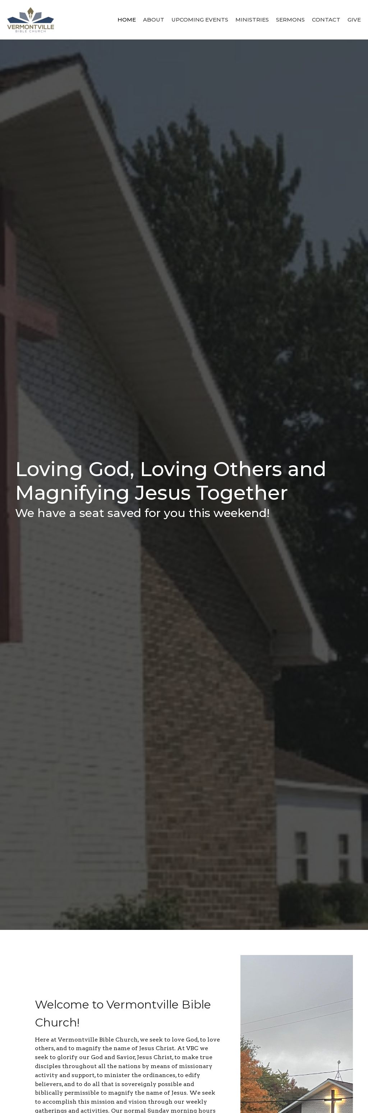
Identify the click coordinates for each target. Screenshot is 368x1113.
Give (354, 19)
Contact (326, 19)
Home (127, 19)
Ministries (252, 19)
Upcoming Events (199, 19)
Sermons (290, 19)
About (153, 19)
